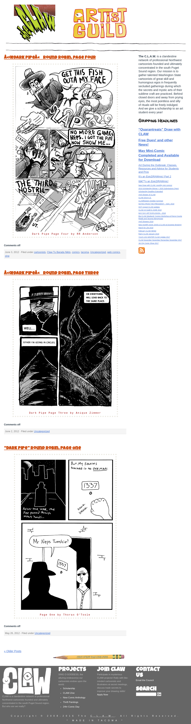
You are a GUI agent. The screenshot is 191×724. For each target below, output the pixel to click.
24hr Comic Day (71, 706)
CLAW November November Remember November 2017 (160, 240)
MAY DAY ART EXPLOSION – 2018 (152, 213)
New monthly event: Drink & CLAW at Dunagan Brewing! (159, 225)
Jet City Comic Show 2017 (148, 243)
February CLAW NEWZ (147, 231)
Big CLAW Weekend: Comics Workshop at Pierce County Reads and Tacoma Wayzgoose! (160, 217)
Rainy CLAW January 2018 (148, 234)
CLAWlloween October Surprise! (150, 201)
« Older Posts (12, 651)
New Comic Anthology (74, 697)
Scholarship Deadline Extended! (150, 191)
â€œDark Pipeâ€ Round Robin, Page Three (51, 273)
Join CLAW (111, 670)
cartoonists (40, 252)
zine (7, 256)
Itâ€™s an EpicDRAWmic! (153, 181)
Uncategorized (98, 252)
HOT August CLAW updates (149, 207)
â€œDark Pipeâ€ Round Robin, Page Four (50, 58)
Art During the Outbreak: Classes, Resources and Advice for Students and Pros (158, 168)
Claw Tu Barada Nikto (59, 252)
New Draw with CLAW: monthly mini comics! (155, 185)
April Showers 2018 (145, 222)
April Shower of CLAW (146, 195)
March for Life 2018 (145, 228)
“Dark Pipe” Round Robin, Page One (42, 448)
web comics (113, 252)
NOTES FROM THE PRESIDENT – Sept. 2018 (156, 204)
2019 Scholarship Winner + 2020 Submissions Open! (158, 189)
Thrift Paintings (70, 702)
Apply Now (102, 694)
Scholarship (69, 688)
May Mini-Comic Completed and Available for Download (158, 155)
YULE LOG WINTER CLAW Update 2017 (154, 237)
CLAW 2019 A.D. (144, 198)
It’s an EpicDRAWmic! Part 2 (154, 176)
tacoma (85, 252)
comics (76, 252)
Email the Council (145, 680)
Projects (72, 670)
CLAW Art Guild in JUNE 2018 (150, 210)
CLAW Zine (69, 693)
